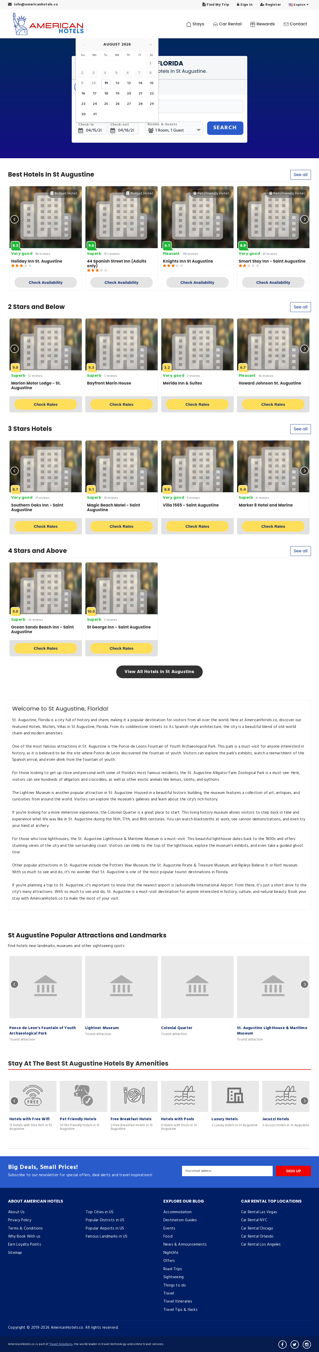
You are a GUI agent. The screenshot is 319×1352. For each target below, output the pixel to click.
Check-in (86, 125)
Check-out (119, 125)
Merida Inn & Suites (182, 383)
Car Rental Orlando (257, 1236)
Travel (168, 1293)
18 (106, 94)
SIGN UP (293, 1171)
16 (83, 94)
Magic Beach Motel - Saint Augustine (113, 507)
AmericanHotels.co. (67, 1328)
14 (140, 83)
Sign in (244, 5)
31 (95, 114)
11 (106, 83)
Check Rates (45, 404)
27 (129, 104)
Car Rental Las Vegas (259, 1212)
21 (140, 94)
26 (117, 104)
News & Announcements (185, 1244)
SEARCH (225, 127)
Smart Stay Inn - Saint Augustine (272, 261)
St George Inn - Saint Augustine (119, 627)
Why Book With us (24, 1236)
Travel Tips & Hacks (180, 1310)
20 (129, 94)
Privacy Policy (19, 1220)
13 (129, 83)
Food (167, 1236)
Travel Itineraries (177, 1301)
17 (95, 94)
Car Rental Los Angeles (261, 1244)
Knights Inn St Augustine (188, 261)
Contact (295, 24)
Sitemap (15, 1253)
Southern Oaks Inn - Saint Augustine (37, 507)
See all (301, 175)
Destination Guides (180, 1220)
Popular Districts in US (105, 1220)
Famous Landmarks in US (106, 1236)
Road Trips (172, 1269)
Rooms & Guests (162, 124)
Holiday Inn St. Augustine (36, 261)
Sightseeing (173, 1277)
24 (95, 104)
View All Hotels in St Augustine (159, 672)
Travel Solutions (60, 1344)
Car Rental (227, 24)
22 (152, 94)
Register (270, 5)
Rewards (262, 24)
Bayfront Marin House (109, 383)
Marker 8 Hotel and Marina (266, 505)
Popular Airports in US (105, 1228)
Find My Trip (215, 5)
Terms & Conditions (25, 1228)
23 (83, 104)
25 (106, 104)
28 (140, 104)
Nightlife (170, 1253)
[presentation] (14, 219)
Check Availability (46, 282)
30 (83, 114)
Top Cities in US (99, 1212)
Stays (195, 24)
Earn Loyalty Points (24, 1244)
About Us (16, 1212)
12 (117, 83)
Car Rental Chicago (257, 1228)
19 (117, 94)
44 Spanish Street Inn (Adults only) (117, 263)
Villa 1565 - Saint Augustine (191, 505)
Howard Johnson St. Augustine (270, 383)
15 (152, 83)
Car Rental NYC (254, 1220)
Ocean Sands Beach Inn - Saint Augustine (42, 629)
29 (152, 104)
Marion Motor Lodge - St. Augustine (36, 385)
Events (169, 1228)
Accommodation (177, 1212)
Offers (169, 1261)
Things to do (174, 1285)
